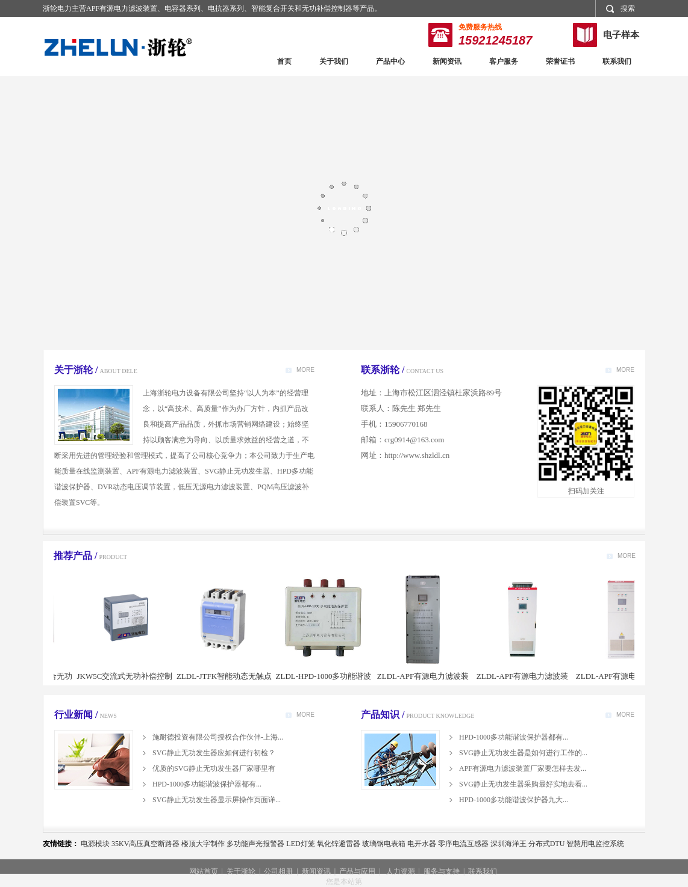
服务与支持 (442, 871)
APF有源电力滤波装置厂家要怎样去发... (522, 768)
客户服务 (503, 61)
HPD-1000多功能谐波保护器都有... (206, 784)
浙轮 (118, 47)
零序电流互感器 (463, 843)
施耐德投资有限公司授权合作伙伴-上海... (217, 737)
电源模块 (95, 843)
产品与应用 (357, 871)
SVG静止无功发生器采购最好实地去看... (523, 784)
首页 (284, 61)
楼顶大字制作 (203, 843)
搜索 (620, 8)
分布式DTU (546, 843)
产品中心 (390, 61)
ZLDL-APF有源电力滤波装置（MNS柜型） (626, 683)
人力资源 (400, 871)
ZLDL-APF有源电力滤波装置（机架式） (428, 683)
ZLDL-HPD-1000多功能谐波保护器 (329, 683)
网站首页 (203, 871)
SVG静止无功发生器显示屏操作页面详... (216, 800)
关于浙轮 (241, 871)
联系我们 (616, 61)
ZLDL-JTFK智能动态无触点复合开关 (229, 683)
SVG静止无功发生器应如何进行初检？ (213, 753)
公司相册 (278, 871)
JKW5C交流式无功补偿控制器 (130, 683)
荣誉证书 (560, 61)
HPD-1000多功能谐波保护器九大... (513, 800)
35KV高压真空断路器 (145, 843)
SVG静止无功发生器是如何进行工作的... (523, 753)
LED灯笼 (300, 843)
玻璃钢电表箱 (383, 843)
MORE (305, 369)
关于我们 (333, 61)
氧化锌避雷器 (338, 843)
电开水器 (421, 843)
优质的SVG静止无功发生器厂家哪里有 (213, 768)
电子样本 (621, 35)
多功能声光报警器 (255, 843)
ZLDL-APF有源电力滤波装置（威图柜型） (527, 683)
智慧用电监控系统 (595, 843)
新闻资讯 (447, 61)
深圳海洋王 (508, 843)
